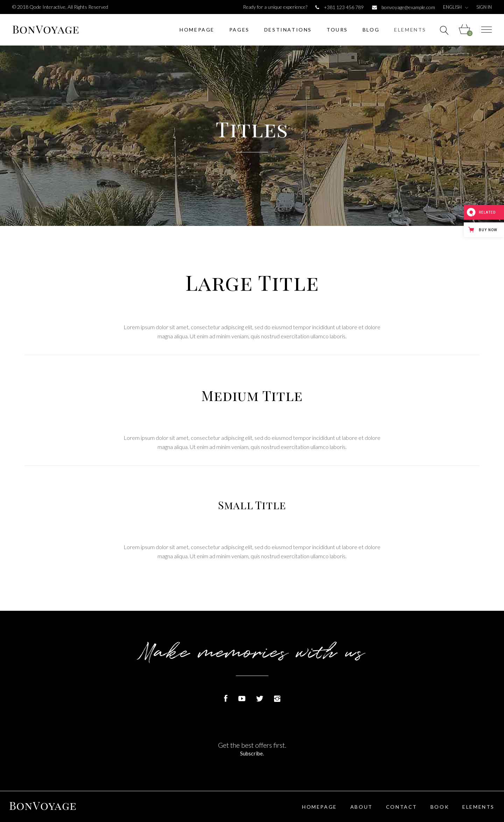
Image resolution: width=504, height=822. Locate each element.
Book (439, 807)
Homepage (319, 807)
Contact (401, 807)
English (452, 7)
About (361, 807)
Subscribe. (252, 753)
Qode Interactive (47, 7)
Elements (478, 807)
